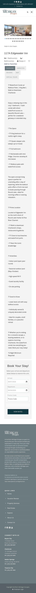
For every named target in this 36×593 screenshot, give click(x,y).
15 (28, 38)
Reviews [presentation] (9, 72)
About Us (10, 518)
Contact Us (19, 6)
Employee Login (18, 589)
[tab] (10, 68)
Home (9, 494)
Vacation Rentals (13, 498)
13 (25, 38)
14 (27, 38)
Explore (10, 513)
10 (20, 38)
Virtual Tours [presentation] (11, 77)
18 (14, 41)
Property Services (13, 503)
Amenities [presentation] (21, 68)
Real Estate (11, 508)
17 (12, 41)
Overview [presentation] (10, 68)
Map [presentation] (17, 72)
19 (16, 41)
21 (19, 41)
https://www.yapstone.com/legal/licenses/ (15, 481)
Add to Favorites (10, 64)
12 (23, 38)
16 (30, 38)
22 (21, 41)
